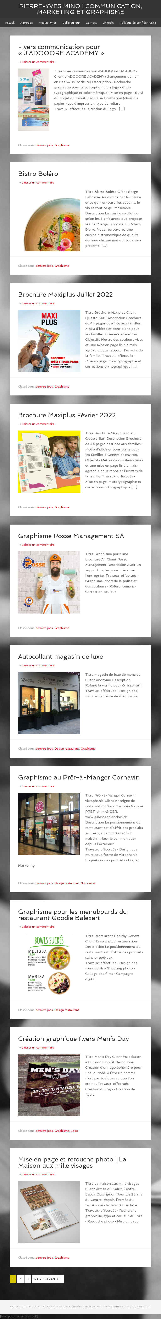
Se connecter (139, 1307)
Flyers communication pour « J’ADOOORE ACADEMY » (61, 50)
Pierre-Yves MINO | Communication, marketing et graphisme (80, 9)
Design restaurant (67, 748)
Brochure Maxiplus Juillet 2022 (65, 294)
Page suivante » (47, 1279)
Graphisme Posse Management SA (71, 536)
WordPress (114, 1307)
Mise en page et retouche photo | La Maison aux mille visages (72, 1162)
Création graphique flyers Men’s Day (73, 1038)
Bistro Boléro (38, 173)
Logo (74, 1130)
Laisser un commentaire (38, 62)
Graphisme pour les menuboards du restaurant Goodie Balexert (72, 914)
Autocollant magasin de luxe (60, 656)
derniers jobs (44, 145)
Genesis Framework (85, 1307)
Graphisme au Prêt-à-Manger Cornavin (79, 777)
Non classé (88, 883)
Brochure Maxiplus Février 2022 (67, 415)
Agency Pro (52, 1307)
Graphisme (62, 145)
